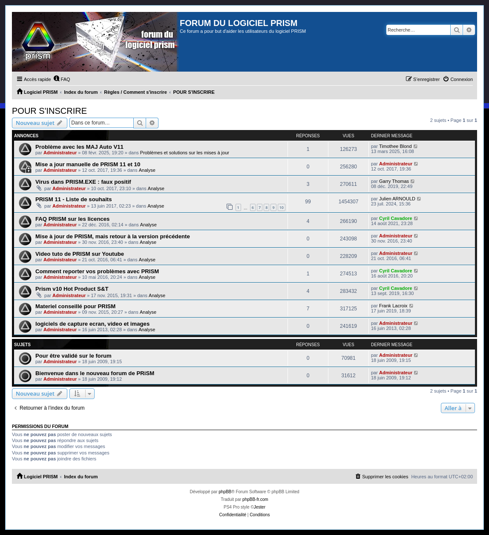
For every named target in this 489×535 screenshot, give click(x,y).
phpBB (225, 491)
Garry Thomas (394, 181)
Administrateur (60, 152)
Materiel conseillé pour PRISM (75, 306)
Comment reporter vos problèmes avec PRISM (97, 271)
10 (281, 207)
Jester (259, 507)
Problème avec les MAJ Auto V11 (79, 147)
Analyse (147, 170)
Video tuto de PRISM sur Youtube (79, 254)
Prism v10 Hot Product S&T (71, 289)
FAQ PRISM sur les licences (72, 219)
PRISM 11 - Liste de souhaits (73, 199)
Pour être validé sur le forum (73, 356)
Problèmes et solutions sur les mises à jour (184, 152)
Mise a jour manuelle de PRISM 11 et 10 (87, 164)
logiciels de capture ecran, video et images (92, 324)
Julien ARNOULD (397, 198)
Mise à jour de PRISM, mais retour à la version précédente (112, 236)
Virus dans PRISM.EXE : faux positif (83, 182)
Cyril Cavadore (395, 218)
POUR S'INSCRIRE (49, 111)
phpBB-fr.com (255, 499)
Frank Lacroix (393, 305)
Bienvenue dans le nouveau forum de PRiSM (94, 373)
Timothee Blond (395, 146)
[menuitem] (61, 79)
